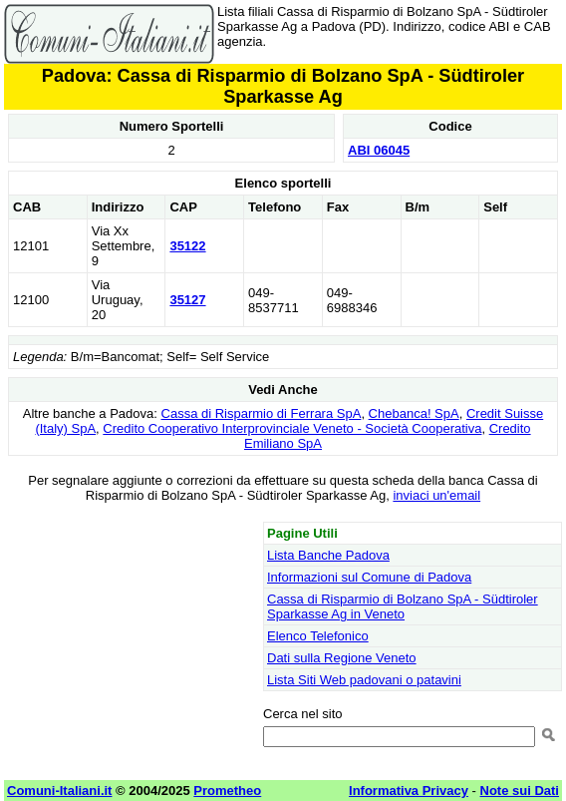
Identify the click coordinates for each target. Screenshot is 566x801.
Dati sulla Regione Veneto (342, 657)
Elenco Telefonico (318, 635)
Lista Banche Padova (328, 555)
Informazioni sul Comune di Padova (369, 577)
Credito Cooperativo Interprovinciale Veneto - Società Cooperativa (292, 428)
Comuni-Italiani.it (59, 790)
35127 (187, 299)
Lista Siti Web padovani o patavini (364, 679)
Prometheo (227, 790)
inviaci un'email (436, 495)
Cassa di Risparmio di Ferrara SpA (261, 413)
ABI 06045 (379, 150)
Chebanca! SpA (414, 413)
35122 (187, 245)
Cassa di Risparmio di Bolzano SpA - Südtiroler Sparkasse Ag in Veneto (402, 606)
